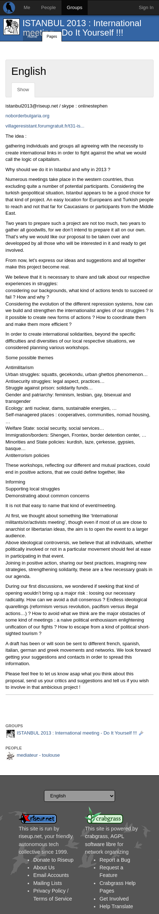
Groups (75, 7)
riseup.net (30, 836)
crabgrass (96, 836)
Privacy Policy (49, 891)
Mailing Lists (47, 883)
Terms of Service (52, 899)
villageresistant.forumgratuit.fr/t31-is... (44, 126)
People (48, 7)
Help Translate (116, 906)
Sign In (146, 7)
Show (23, 89)
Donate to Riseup (53, 860)
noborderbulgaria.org (27, 115)
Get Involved (113, 899)
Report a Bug (114, 860)
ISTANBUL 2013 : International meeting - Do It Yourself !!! (82, 27)
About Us (44, 867)
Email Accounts (51, 875)
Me (27, 7)
